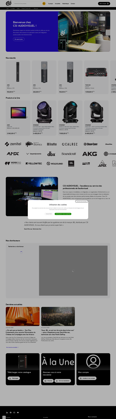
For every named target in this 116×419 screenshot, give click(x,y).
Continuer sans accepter (82, 201)
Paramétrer (49, 214)
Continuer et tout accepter (63, 214)
